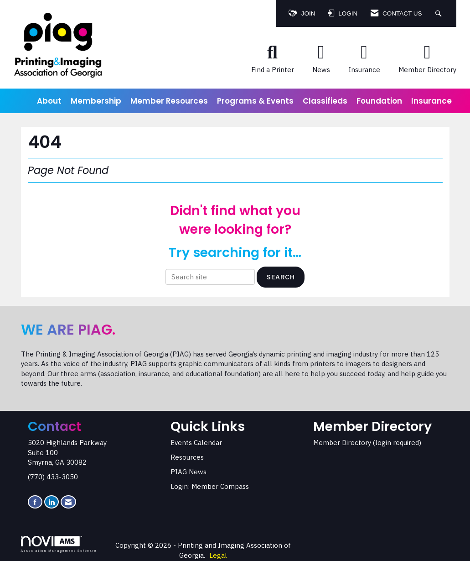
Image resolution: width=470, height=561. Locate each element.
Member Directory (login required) (367, 442)
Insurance (431, 100)
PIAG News (188, 471)
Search (280, 277)
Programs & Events (255, 100)
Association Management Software (59, 544)
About (49, 100)
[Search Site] (439, 13)
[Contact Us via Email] (68, 502)
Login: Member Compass (209, 486)
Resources (187, 457)
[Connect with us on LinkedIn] (51, 502)
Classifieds (325, 100)
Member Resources (169, 100)
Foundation (379, 100)
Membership (96, 100)
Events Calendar (196, 442)
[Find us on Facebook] (35, 502)
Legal (218, 555)
